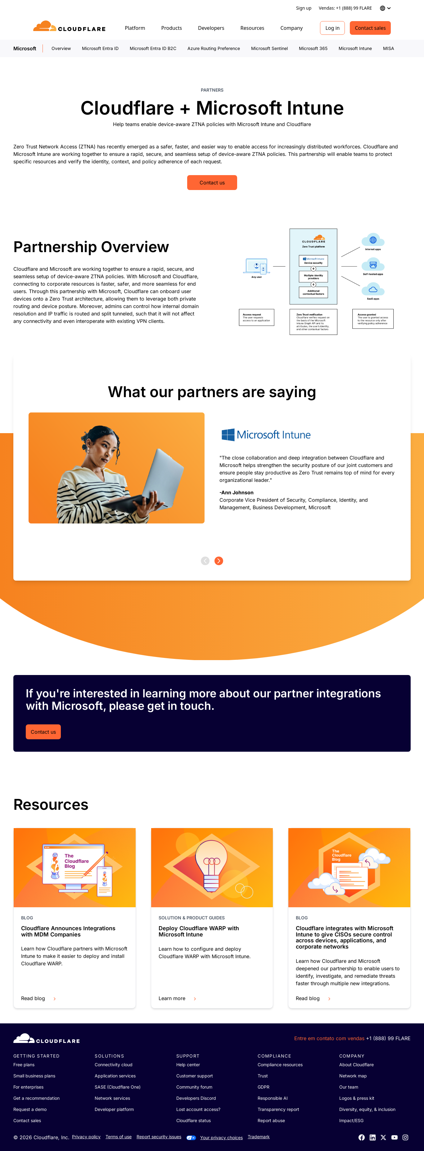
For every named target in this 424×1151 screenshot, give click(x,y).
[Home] (70, 28)
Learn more (178, 998)
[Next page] (218, 560)
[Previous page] (205, 560)
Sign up (303, 8)
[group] (212, 455)
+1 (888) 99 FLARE (388, 1038)
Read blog (39, 998)
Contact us (212, 182)
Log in (332, 28)
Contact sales (370, 28)
